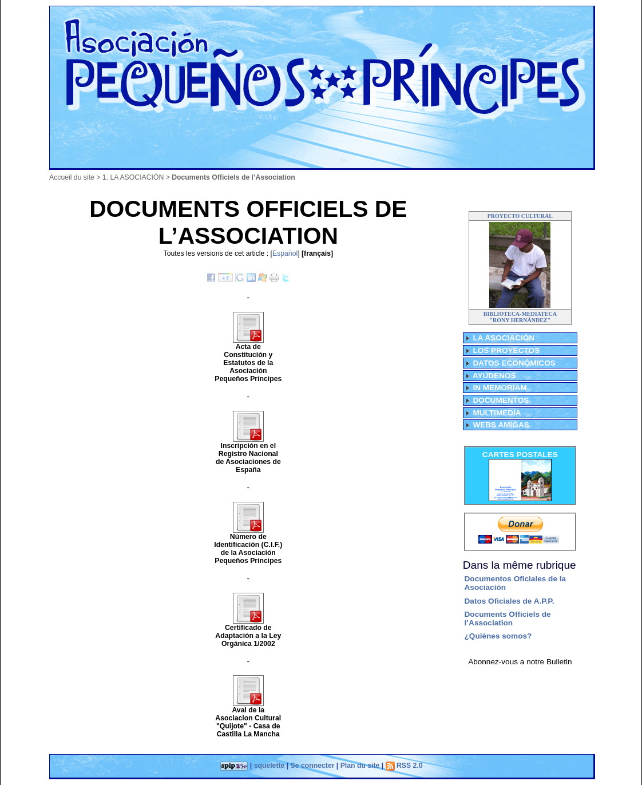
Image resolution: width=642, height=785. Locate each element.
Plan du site (360, 766)
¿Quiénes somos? (498, 636)
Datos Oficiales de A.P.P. (509, 601)
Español (285, 253)
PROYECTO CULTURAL (520, 216)
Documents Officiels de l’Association (508, 618)
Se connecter (313, 766)
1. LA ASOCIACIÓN (133, 177)
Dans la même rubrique (519, 565)
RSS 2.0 (404, 766)
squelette (269, 766)
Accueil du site (71, 177)
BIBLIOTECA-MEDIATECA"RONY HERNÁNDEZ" (520, 317)
